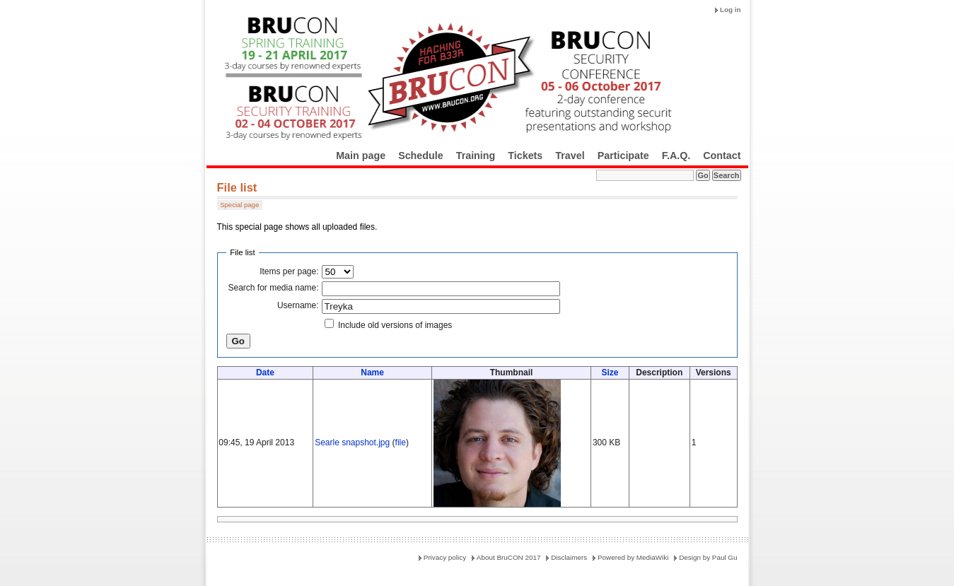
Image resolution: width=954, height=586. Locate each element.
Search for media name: (273, 288)
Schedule (420, 155)
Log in (730, 9)
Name (372, 372)
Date (265, 372)
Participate (623, 155)
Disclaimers (569, 557)
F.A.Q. (676, 155)
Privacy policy (445, 557)
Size (609, 372)
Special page (239, 205)
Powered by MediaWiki (633, 557)
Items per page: (289, 271)
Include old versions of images (395, 325)
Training (476, 155)
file (400, 442)
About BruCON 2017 (509, 557)
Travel (569, 155)
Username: (298, 305)
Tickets (525, 155)
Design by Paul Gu (708, 557)
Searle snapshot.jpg (352, 442)
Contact (721, 155)
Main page (360, 155)
